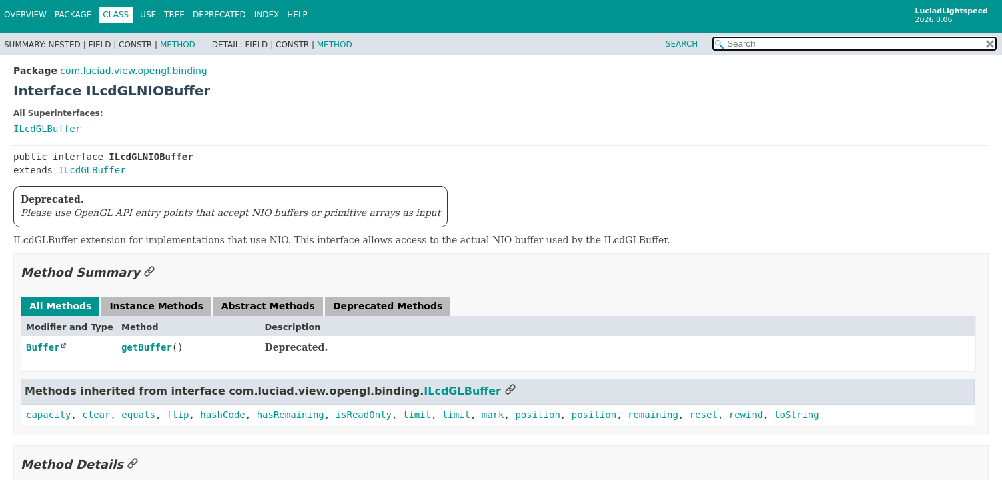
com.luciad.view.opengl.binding (133, 70)
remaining (653, 414)
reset (704, 414)
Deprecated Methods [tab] (387, 306)
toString (796, 414)
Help (297, 14)
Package (73, 14)
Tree (174, 14)
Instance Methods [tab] (156, 306)
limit (417, 414)
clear (96, 414)
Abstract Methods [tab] (268, 306)
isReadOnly (364, 414)
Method (177, 44)
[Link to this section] (149, 272)
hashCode (222, 414)
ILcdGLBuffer (47, 128)
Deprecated (219, 14)
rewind (746, 414)
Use (148, 14)
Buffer (43, 347)
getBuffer (146, 347)
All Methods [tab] (60, 306)
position (537, 414)
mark (493, 414)
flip (178, 414)
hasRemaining (290, 414)
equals (138, 414)
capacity (48, 414)
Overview (25, 14)
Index (267, 14)
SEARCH (682, 44)
